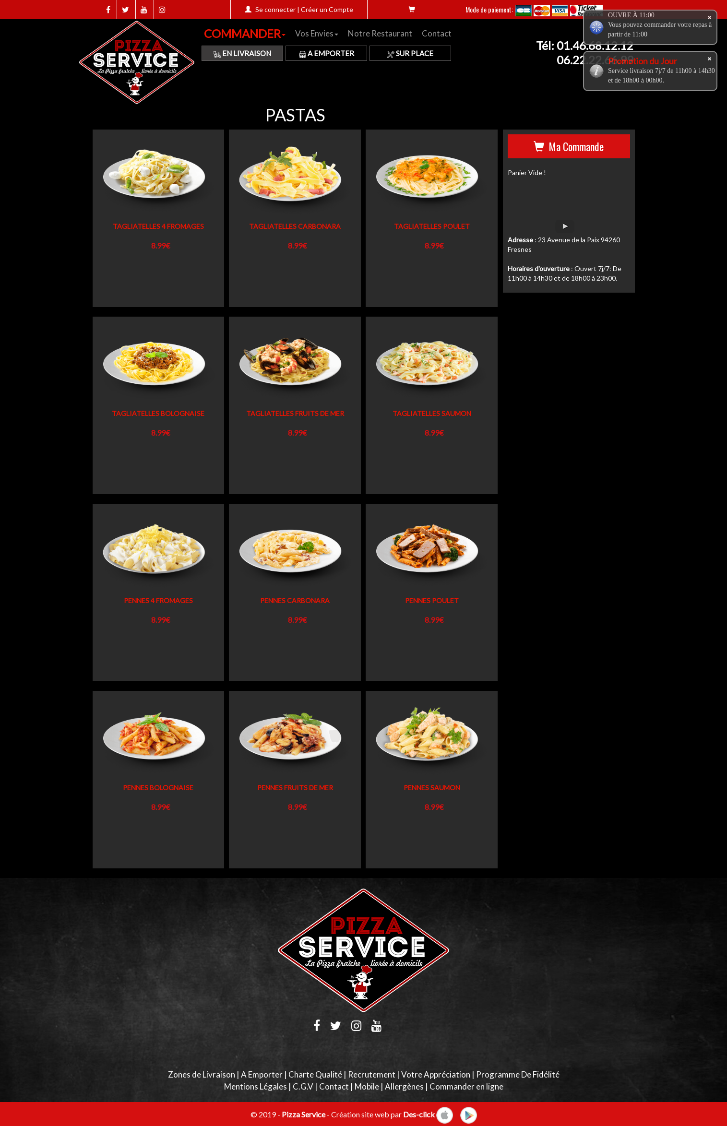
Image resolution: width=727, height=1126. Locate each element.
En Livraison (242, 53)
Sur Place (410, 53)
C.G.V (303, 1086)
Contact (437, 33)
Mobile (367, 1086)
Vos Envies (316, 33)
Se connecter (275, 9)
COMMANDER (245, 33)
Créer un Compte (327, 9)
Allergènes (404, 1086)
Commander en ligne (466, 1086)
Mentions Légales (255, 1086)
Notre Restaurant (380, 33)
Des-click (419, 1113)
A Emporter (326, 53)
